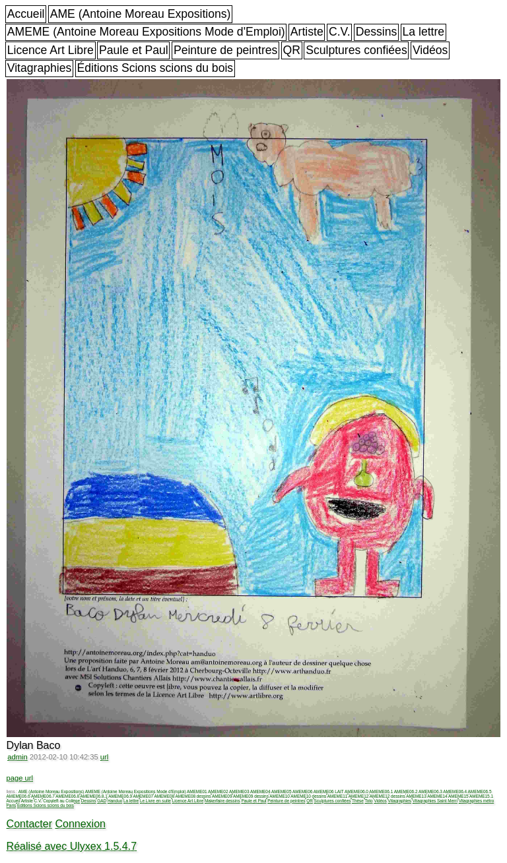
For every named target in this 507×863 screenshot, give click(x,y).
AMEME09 (222, 796)
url (104, 757)
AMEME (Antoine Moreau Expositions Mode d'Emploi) (146, 31)
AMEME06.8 (67, 796)
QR (291, 50)
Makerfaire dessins (222, 800)
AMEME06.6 (18, 796)
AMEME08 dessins (193, 796)
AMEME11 (337, 796)
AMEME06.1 (381, 791)
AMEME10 (279, 796)
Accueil (26, 13)
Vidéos (430, 50)
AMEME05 (281, 791)
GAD (101, 800)
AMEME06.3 (430, 791)
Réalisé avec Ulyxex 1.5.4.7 (72, 846)
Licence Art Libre (50, 50)
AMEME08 (164, 796)
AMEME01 (197, 791)
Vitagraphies (39, 67)
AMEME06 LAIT (329, 791)
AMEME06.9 (120, 796)
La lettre (424, 31)
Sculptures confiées (356, 50)
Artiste (306, 31)
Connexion (80, 823)
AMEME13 (416, 796)
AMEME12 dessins (387, 796)
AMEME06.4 (455, 791)
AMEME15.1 (481, 796)
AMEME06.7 (43, 796)
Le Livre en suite (155, 800)
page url (20, 778)
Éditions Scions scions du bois (155, 67)
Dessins (376, 31)
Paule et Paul (133, 50)
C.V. (340, 31)
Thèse (358, 800)
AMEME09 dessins (251, 796)
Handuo (115, 800)
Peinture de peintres (225, 50)
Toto (369, 800)
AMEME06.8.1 (94, 796)
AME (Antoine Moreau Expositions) (140, 13)
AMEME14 (437, 796)
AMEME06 (302, 791)
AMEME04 (260, 791)
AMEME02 (218, 791)
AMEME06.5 (480, 791)
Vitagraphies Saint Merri (435, 800)
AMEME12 (359, 796)
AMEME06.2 (406, 791)
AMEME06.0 (356, 791)
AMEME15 (458, 796)
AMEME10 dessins (308, 796)
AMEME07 (143, 796)
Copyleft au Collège (61, 800)
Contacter (29, 823)
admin (17, 757)
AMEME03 (239, 791)
